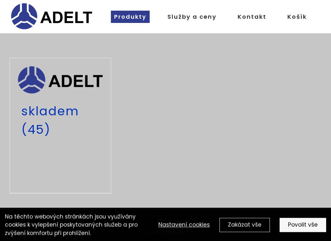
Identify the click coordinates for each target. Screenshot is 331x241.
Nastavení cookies (184, 225)
